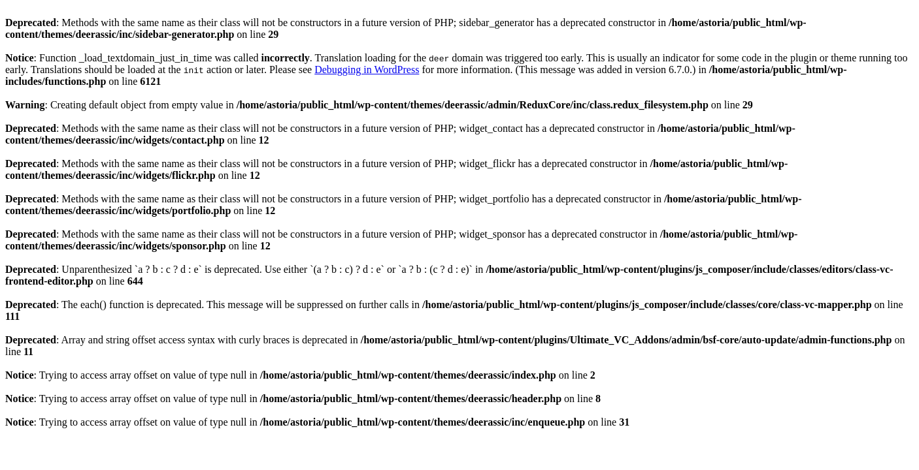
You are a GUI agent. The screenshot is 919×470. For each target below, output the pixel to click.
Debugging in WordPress (366, 69)
